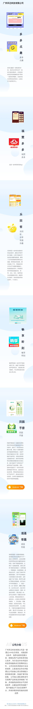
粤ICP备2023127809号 (11, 703)
